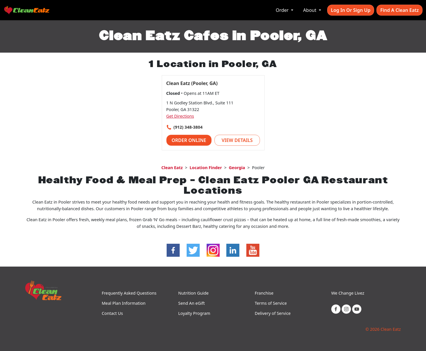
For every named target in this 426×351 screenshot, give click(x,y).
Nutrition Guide (193, 293)
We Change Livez (347, 293)
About (310, 10)
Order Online (189, 140)
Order (283, 10)
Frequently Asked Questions (129, 293)
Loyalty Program (194, 313)
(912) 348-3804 (188, 127)
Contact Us (112, 313)
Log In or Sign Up (350, 10)
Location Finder (206, 167)
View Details (237, 140)
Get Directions (180, 116)
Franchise (264, 293)
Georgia (237, 167)
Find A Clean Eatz (399, 10)
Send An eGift (191, 303)
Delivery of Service (273, 313)
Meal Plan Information (123, 303)
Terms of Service (271, 303)
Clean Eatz (172, 167)
